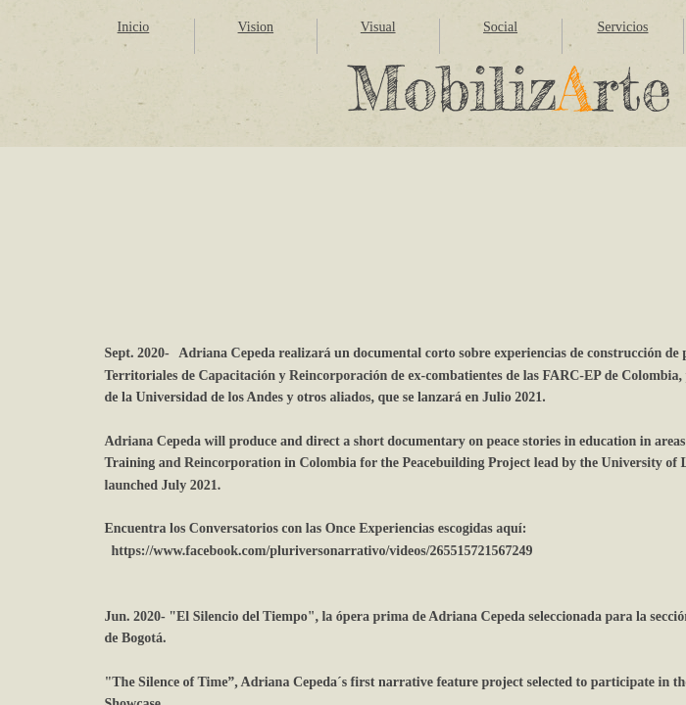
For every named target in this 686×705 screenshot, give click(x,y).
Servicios (622, 27)
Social (500, 27)
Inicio (134, 27)
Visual (378, 27)
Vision (256, 27)
